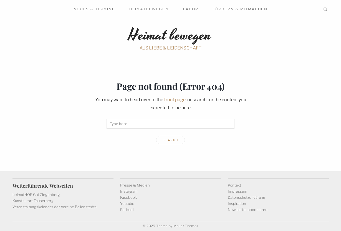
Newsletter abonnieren (247, 209)
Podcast (127, 209)
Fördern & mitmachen (240, 9)
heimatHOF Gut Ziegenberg (36, 194)
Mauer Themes (185, 226)
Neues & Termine (94, 9)
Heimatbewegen (149, 9)
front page (175, 99)
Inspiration (237, 203)
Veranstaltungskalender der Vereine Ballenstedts (54, 207)
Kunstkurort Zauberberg (33, 200)
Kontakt (234, 185)
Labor (190, 9)
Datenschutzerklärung (246, 197)
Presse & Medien (135, 185)
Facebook (128, 197)
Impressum (237, 191)
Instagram (129, 191)
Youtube (127, 203)
